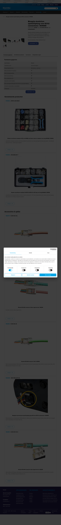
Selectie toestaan (30, 274)
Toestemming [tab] (13, 252)
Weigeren (13, 274)
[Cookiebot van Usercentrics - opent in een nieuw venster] (51, 249)
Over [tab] (48, 252)
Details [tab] (30, 252)
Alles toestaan (48, 274)
